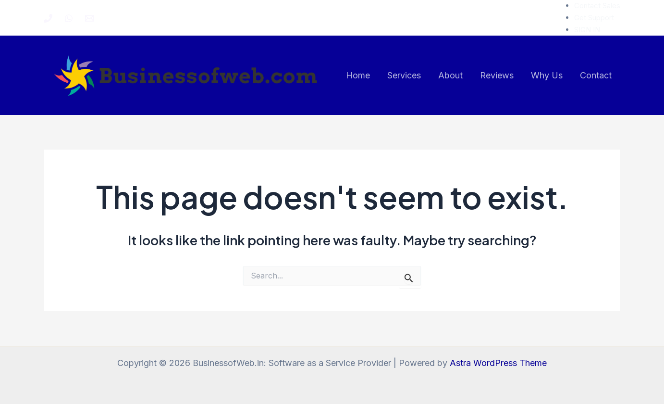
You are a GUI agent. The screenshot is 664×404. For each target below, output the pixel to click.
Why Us (547, 75)
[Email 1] (89, 18)
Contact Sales (597, 5)
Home (358, 75)
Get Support (594, 17)
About (450, 75)
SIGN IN (587, 29)
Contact (596, 75)
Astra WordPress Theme (498, 363)
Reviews (497, 75)
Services (404, 75)
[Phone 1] (48, 18)
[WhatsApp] (68, 18)
